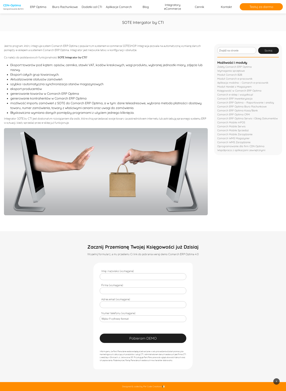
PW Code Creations (152, 386)
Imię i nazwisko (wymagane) (117, 271)
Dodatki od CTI (92, 7)
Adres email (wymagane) (115, 299)
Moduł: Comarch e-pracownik (234, 78)
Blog (146, 7)
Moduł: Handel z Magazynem (234, 86)
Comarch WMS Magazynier (233, 138)
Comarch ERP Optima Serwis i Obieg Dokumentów (247, 118)
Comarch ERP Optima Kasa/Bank (237, 110)
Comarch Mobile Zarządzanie (234, 134)
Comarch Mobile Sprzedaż (233, 130)
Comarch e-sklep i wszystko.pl (235, 94)
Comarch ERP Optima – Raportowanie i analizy (245, 102)
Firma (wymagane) (112, 285)
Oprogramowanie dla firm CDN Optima (240, 146)
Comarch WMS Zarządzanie (233, 142)
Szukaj (268, 50)
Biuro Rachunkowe (65, 7)
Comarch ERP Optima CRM (233, 114)
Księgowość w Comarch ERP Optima (239, 90)
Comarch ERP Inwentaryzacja (234, 98)
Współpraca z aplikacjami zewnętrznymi (241, 150)
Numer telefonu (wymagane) (118, 313)
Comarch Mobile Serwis (231, 126)
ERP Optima (38, 7)
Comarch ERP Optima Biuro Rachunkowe (242, 106)
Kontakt (226, 7)
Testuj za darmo (261, 7)
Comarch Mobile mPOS (231, 122)
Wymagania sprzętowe (231, 70)
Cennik (199, 7)
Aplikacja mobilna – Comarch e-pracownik (242, 82)
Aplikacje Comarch (119, 7)
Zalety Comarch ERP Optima (234, 66)
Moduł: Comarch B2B (229, 74)
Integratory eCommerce (172, 7)
